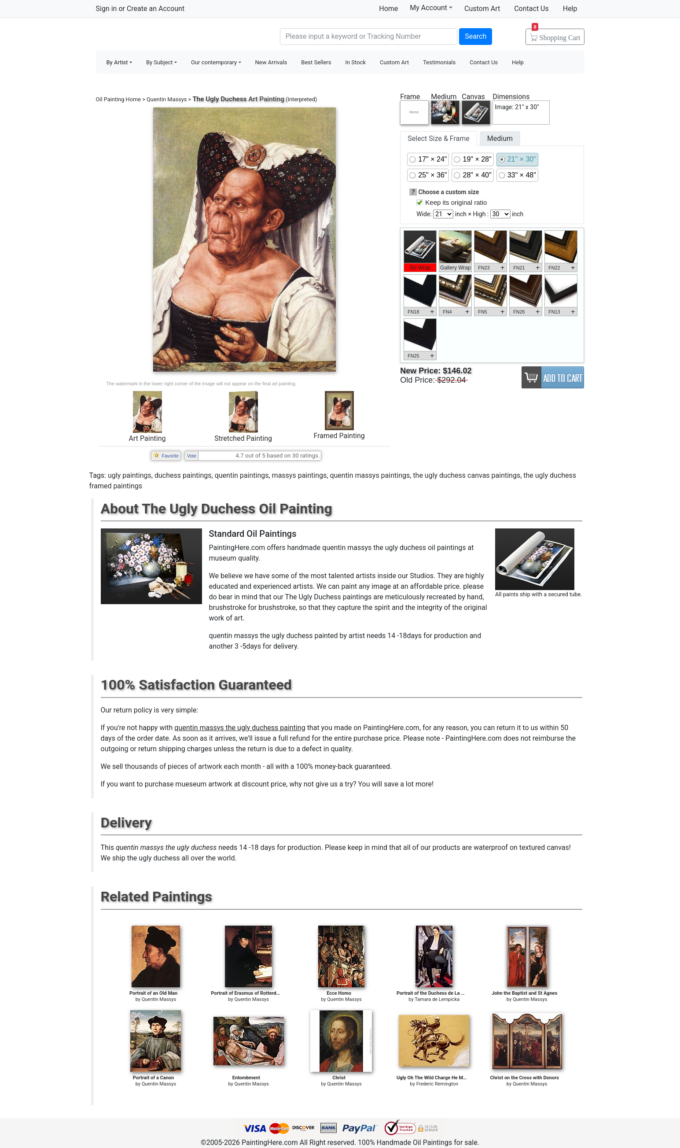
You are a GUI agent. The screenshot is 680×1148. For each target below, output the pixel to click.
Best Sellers (316, 62)
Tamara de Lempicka (437, 999)
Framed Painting (338, 436)
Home (388, 8)
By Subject (159, 62)
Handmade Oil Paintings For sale (162, 35)
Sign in (106, 8)
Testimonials (439, 62)
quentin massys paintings (370, 475)
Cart (556, 35)
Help (570, 8)
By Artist (117, 62)
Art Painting (147, 438)
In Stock (355, 62)
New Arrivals (271, 62)
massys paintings (299, 475)
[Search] (369, 36)
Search (475, 36)
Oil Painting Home (118, 99)
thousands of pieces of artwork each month (193, 766)
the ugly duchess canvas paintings (466, 475)
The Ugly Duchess (219, 99)
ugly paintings (129, 475)
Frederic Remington (437, 1084)
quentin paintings (242, 475)
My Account (431, 7)
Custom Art (482, 8)
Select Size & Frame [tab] (438, 138)
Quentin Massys (167, 99)
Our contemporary (214, 62)
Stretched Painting (243, 438)
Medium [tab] (500, 138)
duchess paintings (183, 475)
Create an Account (155, 8)
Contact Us (531, 8)
